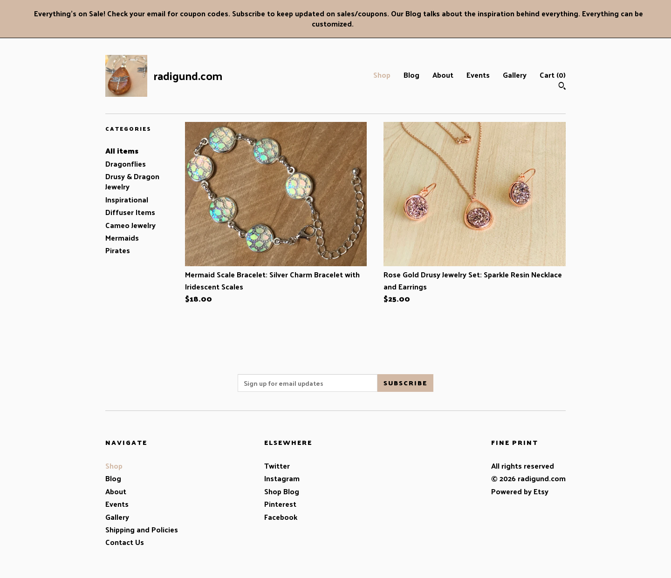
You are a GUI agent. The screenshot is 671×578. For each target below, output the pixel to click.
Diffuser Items (130, 212)
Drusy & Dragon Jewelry (132, 181)
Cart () (553, 74)
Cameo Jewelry (130, 225)
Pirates (117, 250)
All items (121, 150)
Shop (381, 74)
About (442, 74)
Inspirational (126, 199)
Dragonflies (125, 163)
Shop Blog (281, 491)
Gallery (515, 74)
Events (478, 74)
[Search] (562, 87)
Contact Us (124, 542)
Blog (411, 74)
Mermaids (122, 237)
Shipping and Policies (141, 529)
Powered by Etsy (519, 491)
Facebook (280, 517)
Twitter (277, 465)
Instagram (282, 478)
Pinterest (280, 504)
